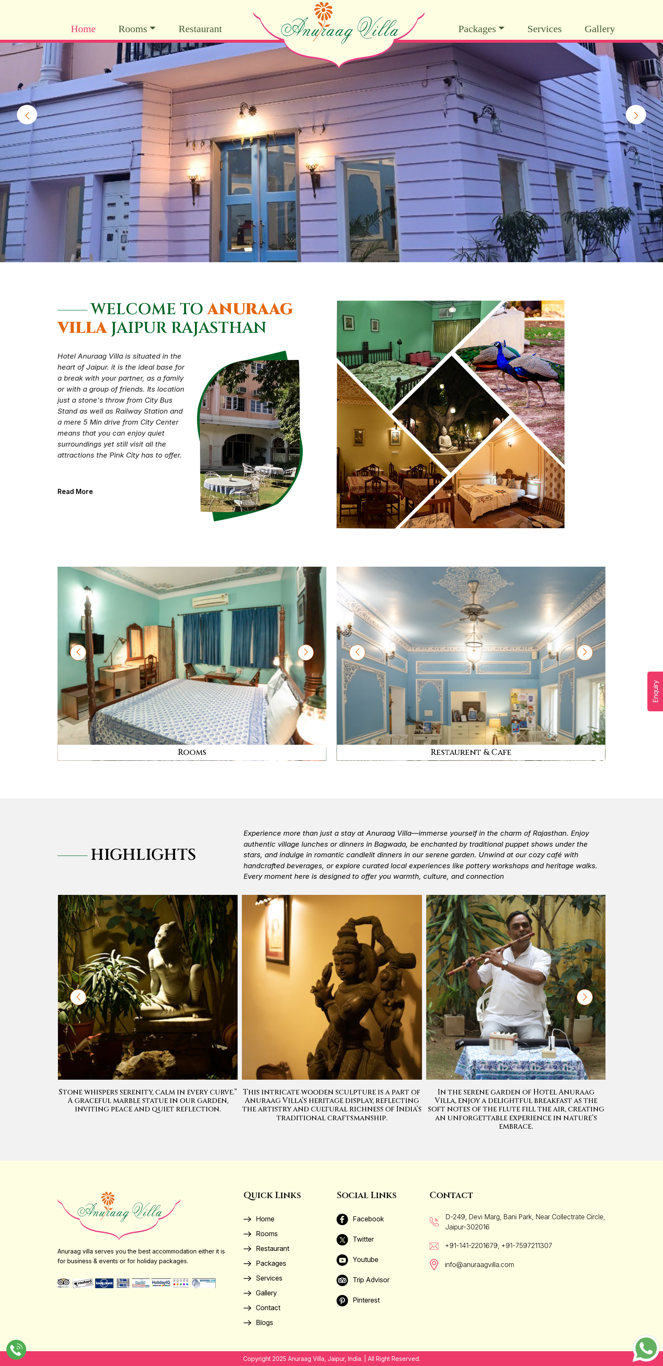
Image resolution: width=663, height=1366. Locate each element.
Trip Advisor (363, 1279)
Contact (262, 1307)
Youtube (357, 1259)
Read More (75, 491)
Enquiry (655, 691)
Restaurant (200, 28)
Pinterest (358, 1300)
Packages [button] (477, 28)
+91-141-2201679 (471, 1245)
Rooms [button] (132, 28)
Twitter (355, 1239)
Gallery (600, 28)
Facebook (360, 1219)
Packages (265, 1263)
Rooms (261, 1233)
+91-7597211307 (526, 1245)
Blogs (258, 1322)
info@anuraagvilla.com (479, 1264)
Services (544, 28)
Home (83, 28)
